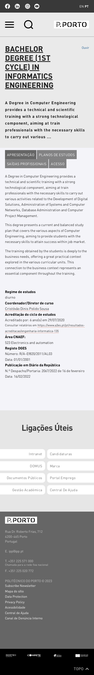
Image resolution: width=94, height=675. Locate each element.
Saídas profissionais (26, 163)
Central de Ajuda (17, 613)
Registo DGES (16, 348)
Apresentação (20, 154)
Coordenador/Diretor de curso (29, 303)
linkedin (17, 6)
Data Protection (16, 596)
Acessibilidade (15, 607)
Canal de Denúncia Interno (24, 618)
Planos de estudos (57, 154)
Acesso (57, 163)
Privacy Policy (15, 602)
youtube (36, 6)
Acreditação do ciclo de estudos (30, 314)
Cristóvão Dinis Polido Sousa (27, 308)
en (81, 6)
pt (86, 6)
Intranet (35, 453)
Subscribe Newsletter (20, 585)
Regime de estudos (20, 291)
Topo (81, 668)
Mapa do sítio (14, 591)
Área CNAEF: (15, 336)
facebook (7, 6)
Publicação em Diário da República (32, 365)
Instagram (27, 6)
